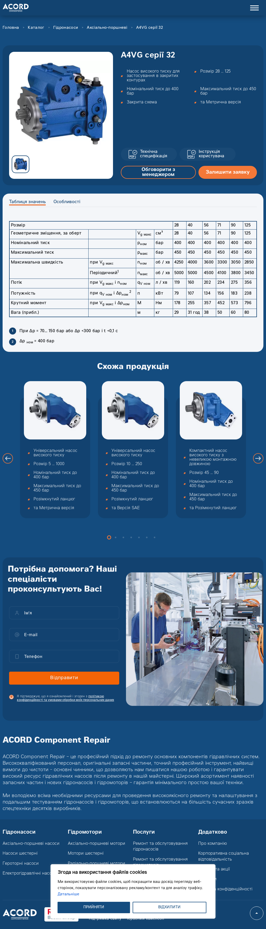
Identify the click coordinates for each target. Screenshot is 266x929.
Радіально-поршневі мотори (96, 864)
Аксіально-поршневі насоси (31, 844)
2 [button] (115, 545)
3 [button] (123, 545)
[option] (61, 103)
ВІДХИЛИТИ (169, 907)
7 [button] (154, 545)
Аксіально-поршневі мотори (96, 844)
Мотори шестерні (86, 854)
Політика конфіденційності (225, 889)
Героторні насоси (21, 864)
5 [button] (139, 545)
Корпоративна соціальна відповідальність (223, 856)
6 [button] (147, 545)
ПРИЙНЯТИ (93, 907)
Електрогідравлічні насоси (30, 873)
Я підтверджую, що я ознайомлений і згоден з (65, 706)
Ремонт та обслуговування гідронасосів (160, 847)
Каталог (36, 28)
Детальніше (68, 894)
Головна (11, 28)
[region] (133, 891)
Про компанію (212, 844)
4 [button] (131, 545)
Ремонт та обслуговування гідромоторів (160, 862)
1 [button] (109, 545)
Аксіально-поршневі (107, 28)
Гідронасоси (65, 28)
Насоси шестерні (20, 854)
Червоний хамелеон (144, 919)
